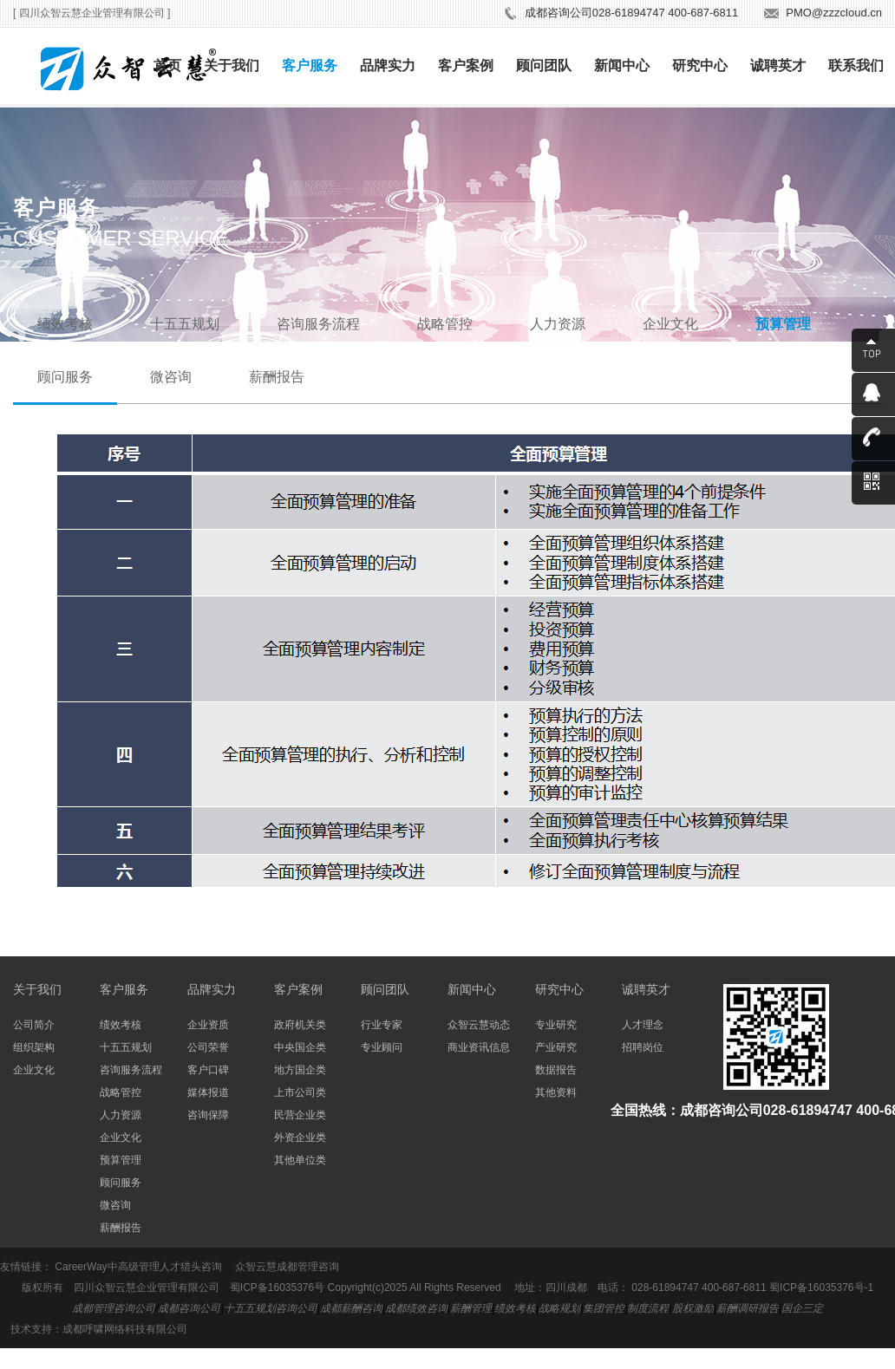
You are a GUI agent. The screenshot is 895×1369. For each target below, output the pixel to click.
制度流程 (648, 1308)
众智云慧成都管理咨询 (287, 1267)
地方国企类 (300, 1070)
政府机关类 (300, 1025)
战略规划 (559, 1308)
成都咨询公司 (189, 1308)
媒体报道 (208, 1092)
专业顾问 (381, 1047)
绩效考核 (65, 323)
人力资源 (557, 323)
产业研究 (556, 1047)
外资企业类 (300, 1137)
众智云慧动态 (479, 1025)
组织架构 (34, 1047)
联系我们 (856, 65)
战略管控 (445, 323)
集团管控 (603, 1308)
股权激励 (693, 1308)
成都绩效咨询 (416, 1308)
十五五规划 (184, 323)
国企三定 (802, 1308)
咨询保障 (208, 1115)
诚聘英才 (778, 65)
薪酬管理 (471, 1308)
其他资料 (556, 1092)
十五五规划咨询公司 (270, 1308)
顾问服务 (65, 376)
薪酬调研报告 (747, 1308)
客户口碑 (208, 1070)
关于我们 (231, 65)
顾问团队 (544, 65)
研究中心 (700, 65)
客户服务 (309, 65)
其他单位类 (300, 1160)
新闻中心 (622, 65)
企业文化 (670, 323)
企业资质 (208, 1025)
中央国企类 (300, 1047)
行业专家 (381, 1025)
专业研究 (556, 1025)
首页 (167, 65)
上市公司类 (300, 1092)
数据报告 (556, 1070)
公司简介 (34, 1025)
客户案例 (465, 65)
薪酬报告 (276, 376)
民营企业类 (300, 1115)
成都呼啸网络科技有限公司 (124, 1329)
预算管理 (783, 323)
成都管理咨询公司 (113, 1308)
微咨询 (171, 376)
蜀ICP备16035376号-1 (821, 1287)
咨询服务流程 (318, 323)
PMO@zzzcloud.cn (834, 12)
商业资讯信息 (479, 1047)
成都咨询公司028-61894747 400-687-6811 (631, 12)
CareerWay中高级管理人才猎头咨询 (138, 1267)
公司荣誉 (208, 1047)
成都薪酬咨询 (351, 1308)
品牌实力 (387, 65)
